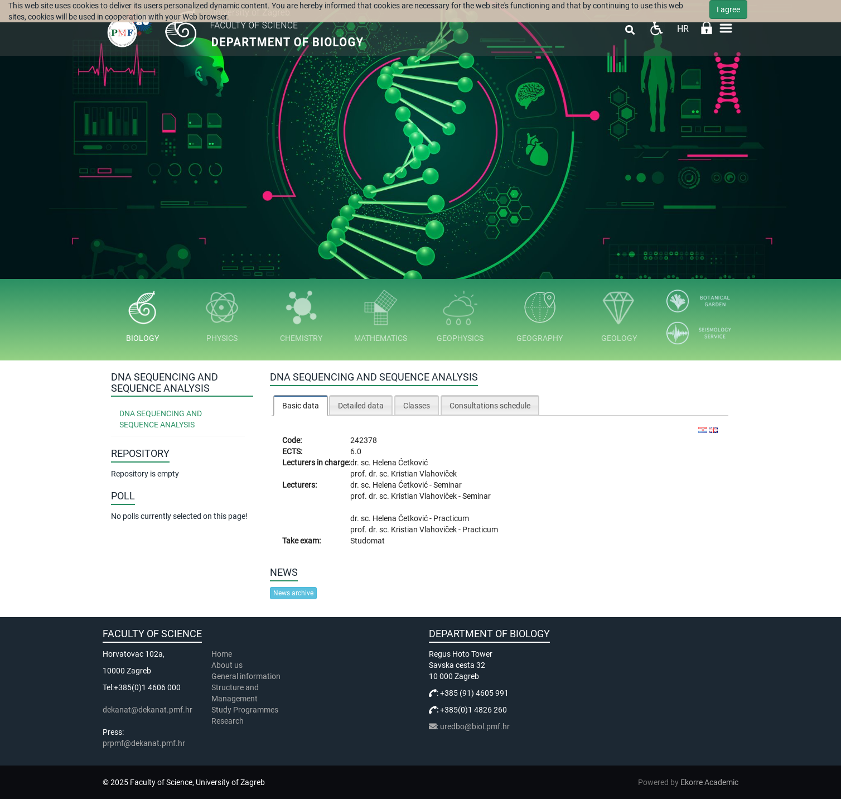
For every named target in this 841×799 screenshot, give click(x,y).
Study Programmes (244, 709)
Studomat (367, 540)
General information (246, 676)
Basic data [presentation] (300, 405)
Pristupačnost (656, 28)
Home (221, 653)
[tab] (300, 405)
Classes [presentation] (416, 405)
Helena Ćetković (400, 462)
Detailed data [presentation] (361, 405)
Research (228, 720)
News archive (293, 593)
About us (227, 665)
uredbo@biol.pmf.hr (475, 726)
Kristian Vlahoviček (424, 473)
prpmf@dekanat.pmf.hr (144, 743)
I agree (728, 9)
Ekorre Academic (709, 782)
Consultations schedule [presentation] (490, 405)
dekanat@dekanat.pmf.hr (147, 709)
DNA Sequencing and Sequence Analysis (160, 419)
